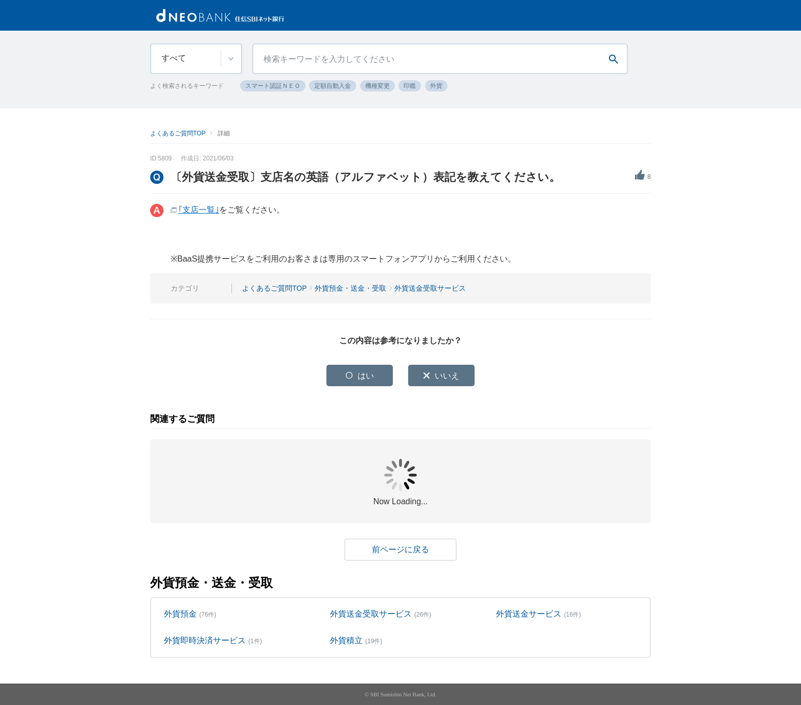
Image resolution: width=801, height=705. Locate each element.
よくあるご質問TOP (177, 133)
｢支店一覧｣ (198, 209)
